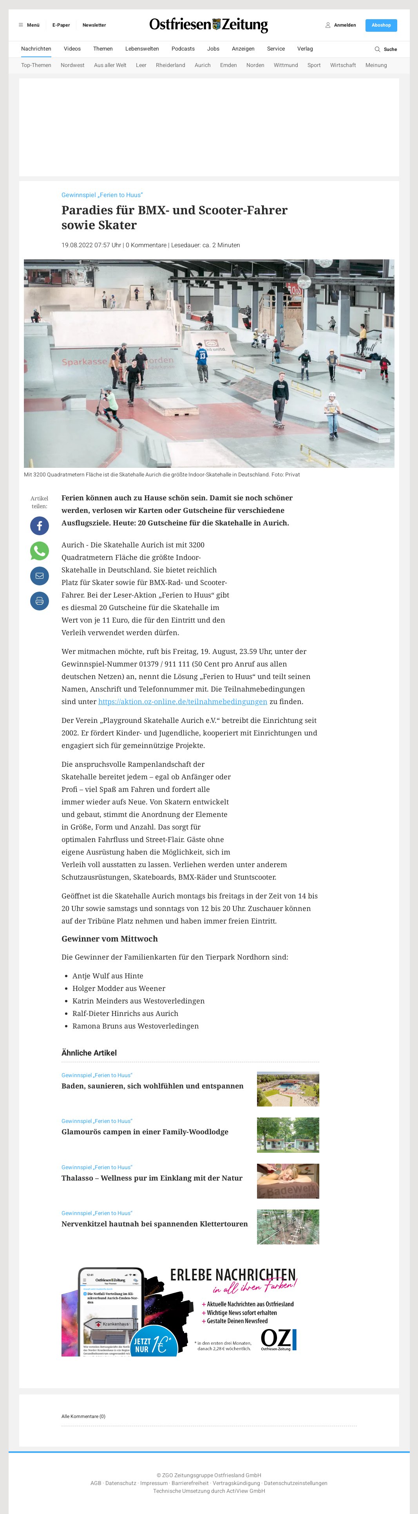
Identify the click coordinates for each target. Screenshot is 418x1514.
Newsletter (94, 25)
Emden (228, 65)
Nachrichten (36, 49)
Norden (255, 65)
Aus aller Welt (110, 65)
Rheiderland (170, 65)
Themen (103, 49)
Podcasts (183, 49)
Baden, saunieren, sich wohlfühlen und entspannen (153, 1085)
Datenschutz (120, 1483)
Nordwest (73, 65)
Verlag (305, 49)
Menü (28, 25)
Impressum (154, 1483)
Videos (72, 49)
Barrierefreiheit (190, 1483)
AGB (95, 1483)
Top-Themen (36, 65)
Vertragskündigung (236, 1483)
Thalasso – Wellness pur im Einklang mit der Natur (152, 1178)
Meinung (376, 65)
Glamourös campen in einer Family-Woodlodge (145, 1131)
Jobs (213, 49)
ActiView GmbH (245, 1491)
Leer (141, 65)
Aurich (203, 65)
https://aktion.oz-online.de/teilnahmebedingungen (183, 701)
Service (276, 49)
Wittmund (286, 65)
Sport (314, 65)
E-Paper (61, 25)
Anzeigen (243, 49)
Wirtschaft (343, 65)
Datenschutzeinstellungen (296, 1483)
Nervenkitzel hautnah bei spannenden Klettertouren (155, 1223)
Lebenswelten (142, 49)
